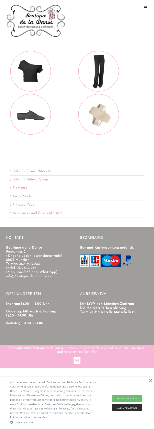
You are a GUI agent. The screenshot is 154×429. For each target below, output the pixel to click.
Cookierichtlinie (117, 348)
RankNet (90, 352)
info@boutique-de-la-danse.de (29, 276)
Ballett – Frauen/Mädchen (33, 171)
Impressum (74, 348)
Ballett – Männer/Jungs (30, 179)
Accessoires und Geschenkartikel (37, 213)
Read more (55, 417)
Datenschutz (94, 348)
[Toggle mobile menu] (146, 6)
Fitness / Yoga (24, 204)
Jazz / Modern (24, 196)
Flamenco (20, 188)
